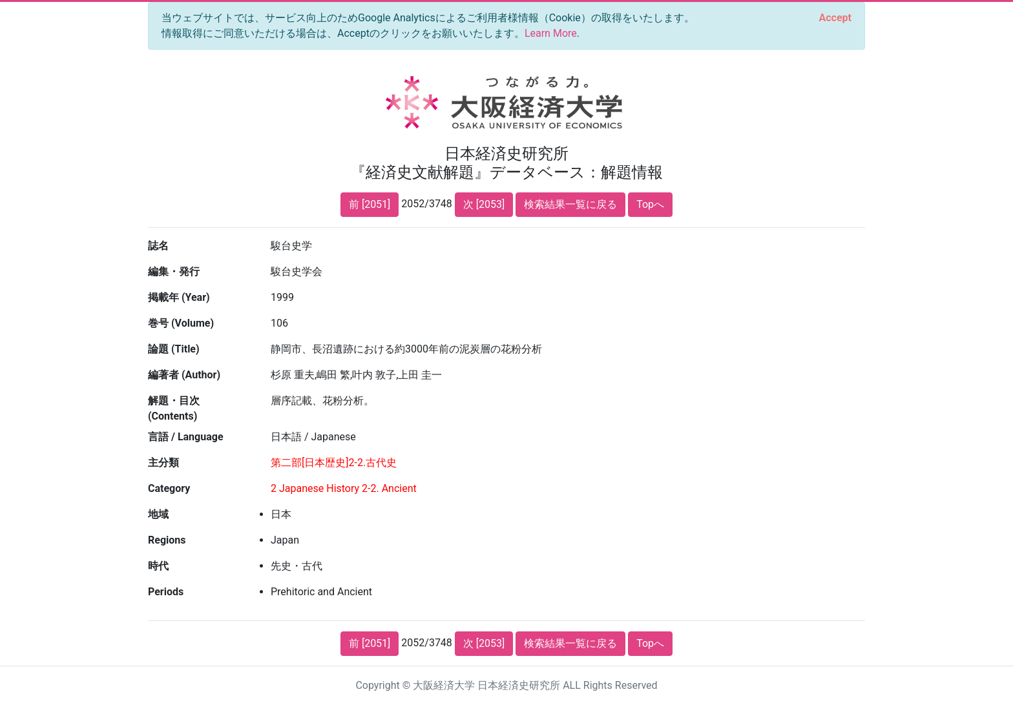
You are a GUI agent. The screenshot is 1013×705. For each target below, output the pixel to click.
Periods (165, 592)
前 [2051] (369, 204)
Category (169, 488)
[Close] (835, 18)
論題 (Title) (174, 349)
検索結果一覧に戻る (570, 204)
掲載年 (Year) (179, 297)
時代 (158, 566)
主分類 (163, 462)
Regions (166, 540)
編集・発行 (174, 271)
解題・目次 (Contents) (174, 408)
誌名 (158, 246)
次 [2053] (484, 204)
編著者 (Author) (184, 375)
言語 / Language (186, 437)
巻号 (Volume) (181, 323)
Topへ (650, 204)
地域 (158, 514)
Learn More (551, 33)
